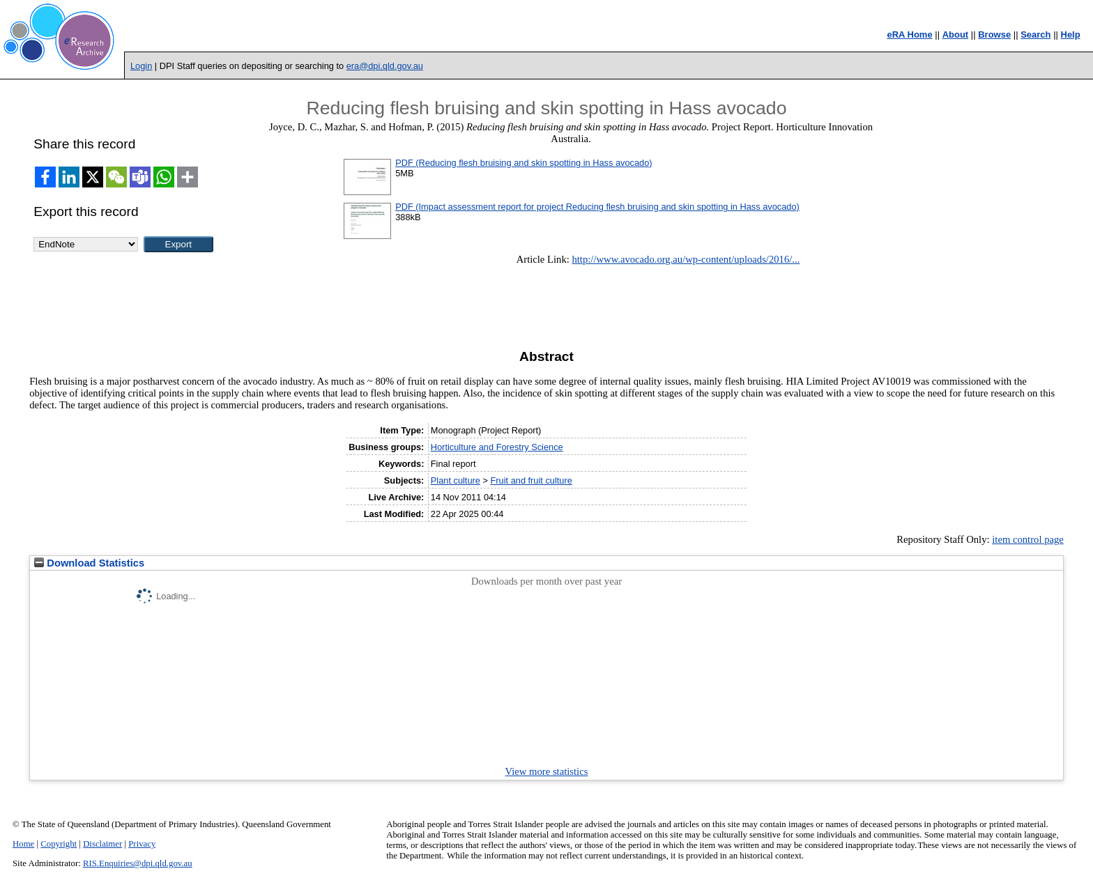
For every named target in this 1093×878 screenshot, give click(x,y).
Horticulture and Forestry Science (497, 447)
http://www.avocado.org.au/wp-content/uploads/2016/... (686, 259)
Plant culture (455, 480)
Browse (994, 34)
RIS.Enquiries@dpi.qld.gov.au (137, 863)
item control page (1028, 539)
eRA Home (909, 34)
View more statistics (546, 771)
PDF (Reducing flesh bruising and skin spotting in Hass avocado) (523, 162)
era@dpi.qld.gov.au (384, 66)
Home (23, 844)
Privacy (141, 844)
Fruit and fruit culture (531, 480)
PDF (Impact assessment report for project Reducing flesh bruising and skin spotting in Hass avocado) (597, 206)
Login (141, 66)
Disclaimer (102, 844)
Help (1070, 34)
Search (1035, 34)
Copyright (58, 844)
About (955, 34)
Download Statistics (89, 563)
